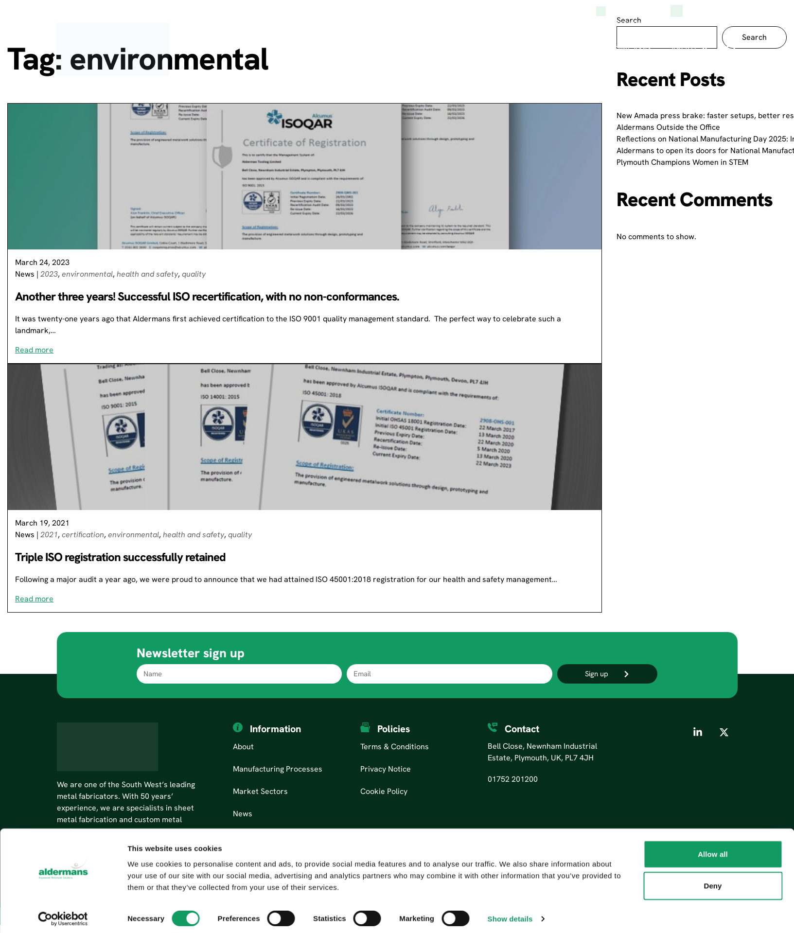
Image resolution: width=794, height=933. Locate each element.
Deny (713, 881)
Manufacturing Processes (383, 49)
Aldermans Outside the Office (668, 127)
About (684, 49)
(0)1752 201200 (701, 11)
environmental (87, 274)
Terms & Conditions (394, 746)
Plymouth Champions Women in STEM (682, 162)
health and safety (147, 274)
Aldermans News (628, 11)
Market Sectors (502, 49)
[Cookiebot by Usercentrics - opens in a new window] (63, 914)
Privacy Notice (385, 769)
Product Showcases (608, 49)
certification (83, 534)
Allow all (713, 849)
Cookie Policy (383, 791)
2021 (49, 534)
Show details (510, 914)
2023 (49, 274)
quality (194, 274)
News (25, 274)
